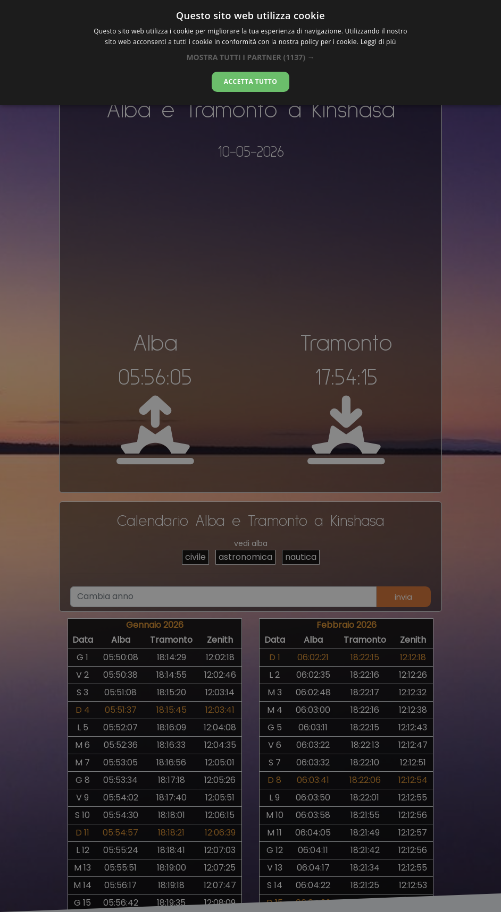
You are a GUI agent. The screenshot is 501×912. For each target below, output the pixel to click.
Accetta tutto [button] (250, 81)
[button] (250, 57)
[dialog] (250, 52)
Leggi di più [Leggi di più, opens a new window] (378, 41)
